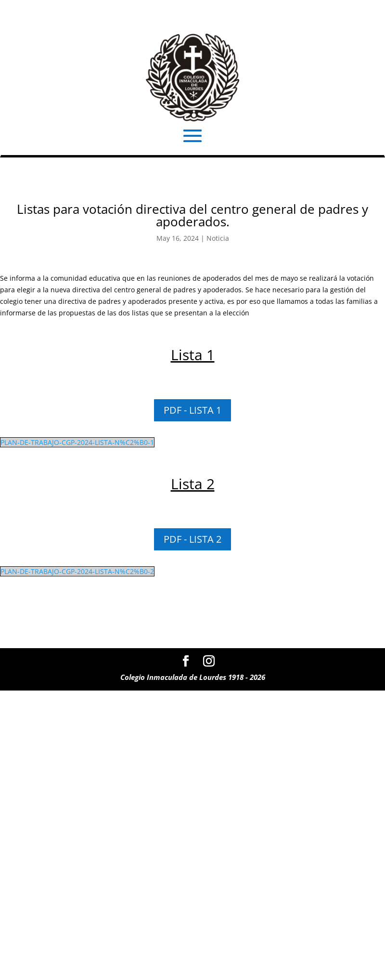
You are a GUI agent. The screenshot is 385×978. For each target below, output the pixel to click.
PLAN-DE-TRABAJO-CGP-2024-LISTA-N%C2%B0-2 (77, 571)
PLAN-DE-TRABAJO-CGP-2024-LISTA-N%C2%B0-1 (77, 442)
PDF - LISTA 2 (192, 539)
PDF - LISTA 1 (192, 410)
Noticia (217, 238)
